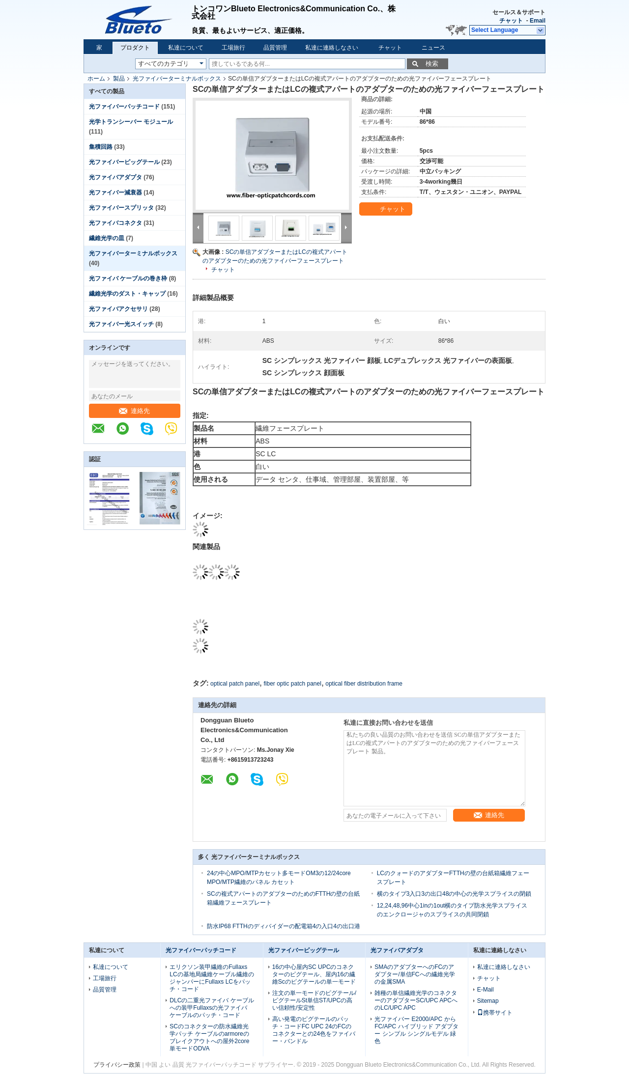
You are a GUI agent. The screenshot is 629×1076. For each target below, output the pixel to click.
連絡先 (134, 410)
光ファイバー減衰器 (115, 192)
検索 (432, 63)
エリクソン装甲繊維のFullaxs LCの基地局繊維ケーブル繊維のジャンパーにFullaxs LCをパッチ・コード (212, 978)
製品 (119, 78)
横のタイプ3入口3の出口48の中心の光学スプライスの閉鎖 (454, 893)
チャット (511, 20)
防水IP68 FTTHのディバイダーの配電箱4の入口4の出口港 (283, 926)
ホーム (96, 78)
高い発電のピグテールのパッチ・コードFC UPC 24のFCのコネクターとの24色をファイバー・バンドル (313, 1030)
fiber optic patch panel (292, 683)
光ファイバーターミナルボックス (177, 78)
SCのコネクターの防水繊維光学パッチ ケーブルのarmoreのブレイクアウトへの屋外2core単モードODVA (209, 1037)
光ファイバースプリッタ (121, 207)
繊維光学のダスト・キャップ (127, 293)
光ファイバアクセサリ (118, 308)
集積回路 (101, 146)
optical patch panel (234, 683)
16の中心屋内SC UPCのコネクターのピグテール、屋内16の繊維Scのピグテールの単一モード (314, 974)
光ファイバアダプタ (115, 177)
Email (537, 20)
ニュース (433, 47)
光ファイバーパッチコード (124, 106)
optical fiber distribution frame (363, 683)
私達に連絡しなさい (331, 47)
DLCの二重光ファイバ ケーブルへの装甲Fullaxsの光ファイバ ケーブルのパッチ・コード (212, 1008)
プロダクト (135, 47)
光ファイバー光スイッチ (121, 324)
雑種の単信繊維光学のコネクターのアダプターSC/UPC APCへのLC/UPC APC (415, 1000)
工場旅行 (233, 47)
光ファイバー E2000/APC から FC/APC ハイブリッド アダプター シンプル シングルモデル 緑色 (416, 1030)
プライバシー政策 (117, 1064)
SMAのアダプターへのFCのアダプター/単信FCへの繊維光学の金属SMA (414, 974)
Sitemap (488, 1000)
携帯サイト (495, 1012)
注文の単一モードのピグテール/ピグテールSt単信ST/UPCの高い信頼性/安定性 (314, 1000)
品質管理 (275, 47)
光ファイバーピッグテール (124, 162)
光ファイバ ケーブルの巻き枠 (128, 278)
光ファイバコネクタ (115, 223)
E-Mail (485, 989)
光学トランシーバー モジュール (131, 121)
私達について (185, 47)
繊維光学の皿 (106, 238)
